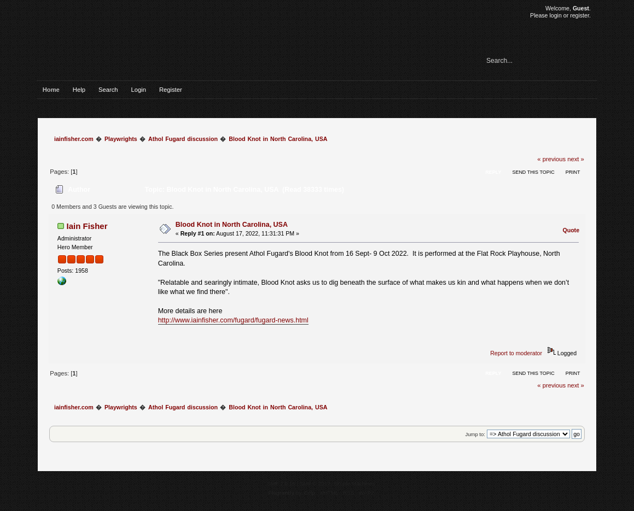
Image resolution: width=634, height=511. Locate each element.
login (555, 15)
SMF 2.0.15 (281, 483)
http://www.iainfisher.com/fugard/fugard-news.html (233, 320)
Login (138, 89)
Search (108, 89)
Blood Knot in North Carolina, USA (232, 224)
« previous (551, 159)
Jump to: (475, 434)
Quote (570, 230)
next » (575, 159)
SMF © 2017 (315, 483)
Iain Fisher (87, 226)
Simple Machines (354, 483)
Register (170, 89)
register (579, 15)
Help (79, 89)
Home (51, 89)
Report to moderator (516, 353)
